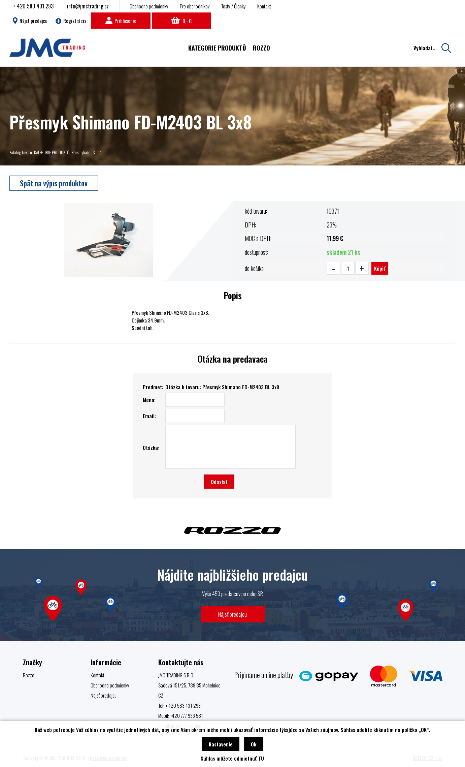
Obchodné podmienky (149, 6)
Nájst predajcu (30, 20)
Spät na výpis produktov (54, 183)
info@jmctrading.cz (88, 6)
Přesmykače (81, 152)
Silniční (98, 152)
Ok (253, 744)
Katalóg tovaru (20, 152)
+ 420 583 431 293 (33, 6)
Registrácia (71, 20)
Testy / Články (233, 6)
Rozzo (28, 675)
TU (261, 758)
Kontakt (264, 6)
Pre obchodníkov (195, 6)
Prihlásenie (120, 20)
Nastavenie (221, 744)
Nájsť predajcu (232, 614)
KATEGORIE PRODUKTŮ (51, 152)
